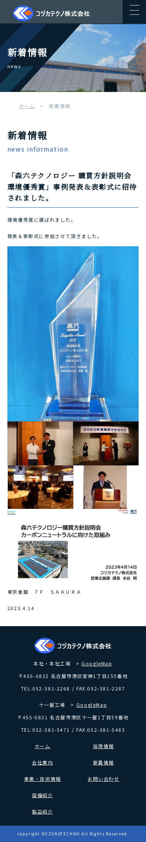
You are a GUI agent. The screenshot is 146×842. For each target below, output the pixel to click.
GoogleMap (96, 663)
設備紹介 (42, 795)
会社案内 (42, 762)
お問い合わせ (104, 778)
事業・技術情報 (42, 778)
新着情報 (103, 762)
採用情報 (103, 746)
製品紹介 (42, 811)
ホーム (27, 105)
